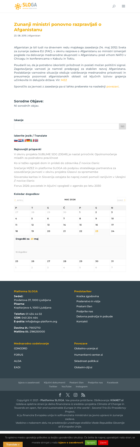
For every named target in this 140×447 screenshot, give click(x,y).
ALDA (17, 361)
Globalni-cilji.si (83, 367)
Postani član (84, 306)
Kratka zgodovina (87, 296)
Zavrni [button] (103, 442)
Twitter (53, 386)
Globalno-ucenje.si (86, 348)
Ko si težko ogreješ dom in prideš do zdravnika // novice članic (57, 163)
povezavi (112, 86)
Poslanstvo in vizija (88, 301)
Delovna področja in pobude (94, 316)
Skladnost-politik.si (86, 361)
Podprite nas (84, 311)
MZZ (64, 80)
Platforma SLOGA (52, 400)
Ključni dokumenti (54, 382)
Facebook (112, 382)
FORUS (18, 354)
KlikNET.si (116, 400)
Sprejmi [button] (91, 442)
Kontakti (82, 321)
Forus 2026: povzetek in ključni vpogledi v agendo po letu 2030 (57, 185)
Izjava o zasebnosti (29, 382)
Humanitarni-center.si (88, 354)
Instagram (82, 386)
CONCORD (20, 348)
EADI (17, 367)
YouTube (67, 386)
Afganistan (34, 35)
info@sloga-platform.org (41, 321)
